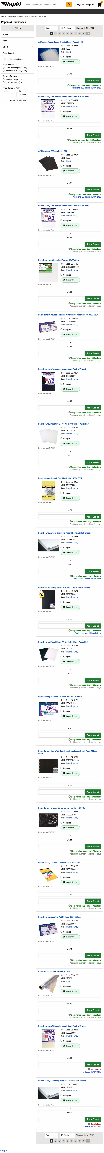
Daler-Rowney (72, 106)
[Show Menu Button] (3, 12)
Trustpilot (4, 1150)
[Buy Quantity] (61, 80)
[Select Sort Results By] (51, 28)
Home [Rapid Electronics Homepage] (3, 16)
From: (6, 91)
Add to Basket (93, 81)
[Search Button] (69, 4)
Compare (66, 57)
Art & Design (44, 16)
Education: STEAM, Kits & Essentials (22, 16)
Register (90, 4)
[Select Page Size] (67, 28)
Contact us (79, 633)
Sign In (80, 4)
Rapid (68, 52)
